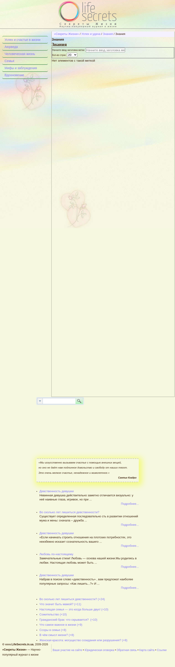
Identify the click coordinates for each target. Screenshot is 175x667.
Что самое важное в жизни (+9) (60, 624)
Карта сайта (146, 650)
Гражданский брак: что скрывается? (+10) (68, 619)
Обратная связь (127, 650)
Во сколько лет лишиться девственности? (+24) (72, 599)
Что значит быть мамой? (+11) (60, 604)
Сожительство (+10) (53, 614)
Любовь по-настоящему (56, 554)
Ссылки (162, 650)
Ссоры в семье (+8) (52, 630)
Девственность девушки (56, 491)
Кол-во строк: (59, 55)
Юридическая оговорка (99, 650)
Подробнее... (130, 503)
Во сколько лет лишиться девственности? (69, 512)
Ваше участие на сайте (67, 650)
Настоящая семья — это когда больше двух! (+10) (73, 609)
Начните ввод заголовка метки (69, 50)
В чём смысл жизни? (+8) (56, 635)
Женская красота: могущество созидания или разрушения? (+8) (83, 640)
